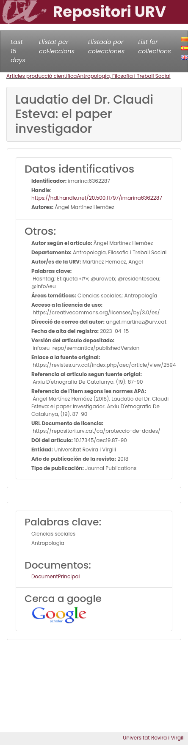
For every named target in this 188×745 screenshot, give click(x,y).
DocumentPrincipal (55, 576)
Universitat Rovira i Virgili (154, 737)
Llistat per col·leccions (57, 46)
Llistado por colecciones (106, 46)
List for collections (154, 46)
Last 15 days (18, 51)
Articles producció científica (41, 76)
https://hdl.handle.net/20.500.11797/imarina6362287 (96, 197)
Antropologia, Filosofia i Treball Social (123, 76)
